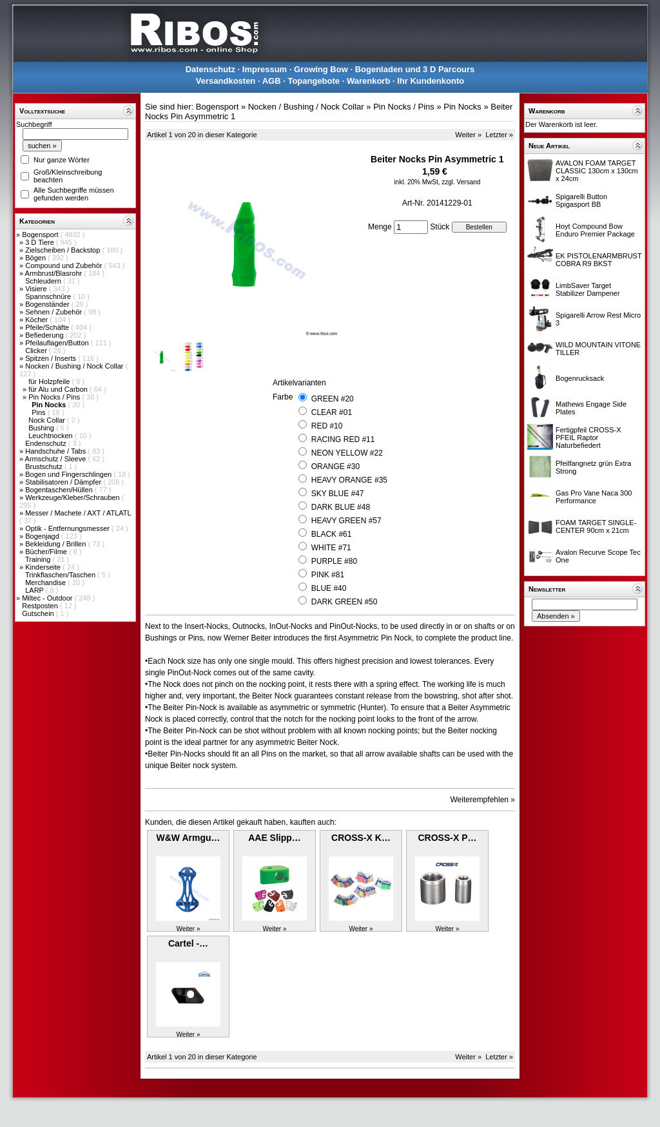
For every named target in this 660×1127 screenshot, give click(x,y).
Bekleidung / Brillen (56, 544)
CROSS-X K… (361, 838)
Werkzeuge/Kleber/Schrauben (73, 497)
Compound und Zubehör (64, 265)
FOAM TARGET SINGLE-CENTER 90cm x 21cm (596, 526)
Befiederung (45, 335)
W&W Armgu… (188, 838)
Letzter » (499, 135)
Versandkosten (226, 81)
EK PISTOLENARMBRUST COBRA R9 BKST (598, 259)
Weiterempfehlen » (483, 799)
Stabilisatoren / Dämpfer (64, 482)
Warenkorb (368, 81)
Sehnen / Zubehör (54, 312)
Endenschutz (46, 443)
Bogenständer (48, 304)
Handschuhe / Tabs (56, 451)
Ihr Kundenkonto (430, 81)
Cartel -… (188, 943)
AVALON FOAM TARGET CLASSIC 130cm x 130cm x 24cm (597, 170)
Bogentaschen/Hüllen (60, 490)
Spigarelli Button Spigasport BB (581, 200)
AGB (271, 81)
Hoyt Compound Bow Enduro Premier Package (595, 230)
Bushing (42, 428)
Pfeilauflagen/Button (58, 343)
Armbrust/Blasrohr (54, 273)
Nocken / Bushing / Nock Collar (75, 366)
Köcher (37, 319)
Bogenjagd (43, 536)
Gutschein (39, 613)
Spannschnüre (49, 296)
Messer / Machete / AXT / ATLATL (78, 513)
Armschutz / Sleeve (56, 459)
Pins (39, 412)
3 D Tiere (40, 242)
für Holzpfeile (50, 381)
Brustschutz (44, 466)
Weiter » (468, 135)
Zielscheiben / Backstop (63, 250)
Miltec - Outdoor (48, 598)
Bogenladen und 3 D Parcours (415, 69)
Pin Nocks (462, 106)
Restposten (41, 606)
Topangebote (313, 81)
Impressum (264, 69)
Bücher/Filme (47, 551)
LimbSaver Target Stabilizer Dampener (588, 289)
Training (38, 559)
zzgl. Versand (461, 182)
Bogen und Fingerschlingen (69, 474)
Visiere (36, 289)
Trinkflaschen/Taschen (61, 575)
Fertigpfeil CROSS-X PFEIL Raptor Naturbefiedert (588, 437)
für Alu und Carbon (59, 389)
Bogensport (41, 234)
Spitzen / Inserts (51, 358)
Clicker (37, 350)
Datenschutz (210, 69)
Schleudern (44, 281)
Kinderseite (44, 567)
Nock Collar (47, 420)
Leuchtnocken (51, 435)
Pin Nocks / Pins (55, 397)
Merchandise (46, 582)
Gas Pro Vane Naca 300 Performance (594, 497)
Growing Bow (321, 69)
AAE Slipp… (274, 838)
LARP (35, 590)
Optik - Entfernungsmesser (68, 528)
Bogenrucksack (580, 378)
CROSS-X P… (447, 838)
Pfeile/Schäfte (48, 327)
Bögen (36, 258)
